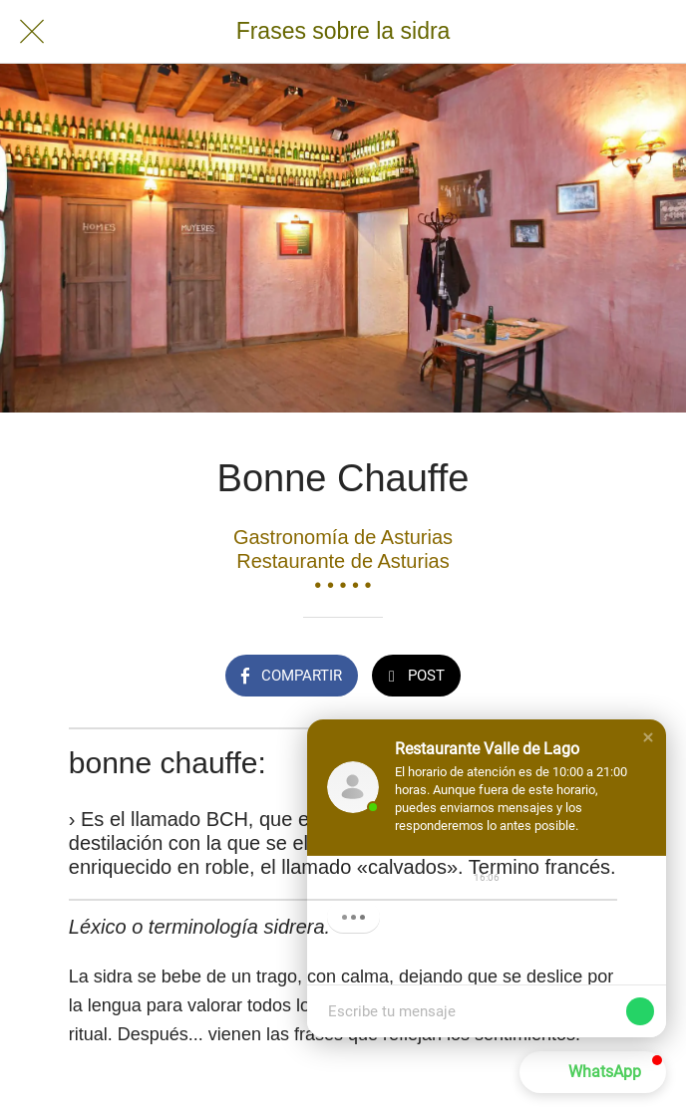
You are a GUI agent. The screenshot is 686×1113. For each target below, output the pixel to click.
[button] (648, 737)
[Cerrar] (32, 32)
